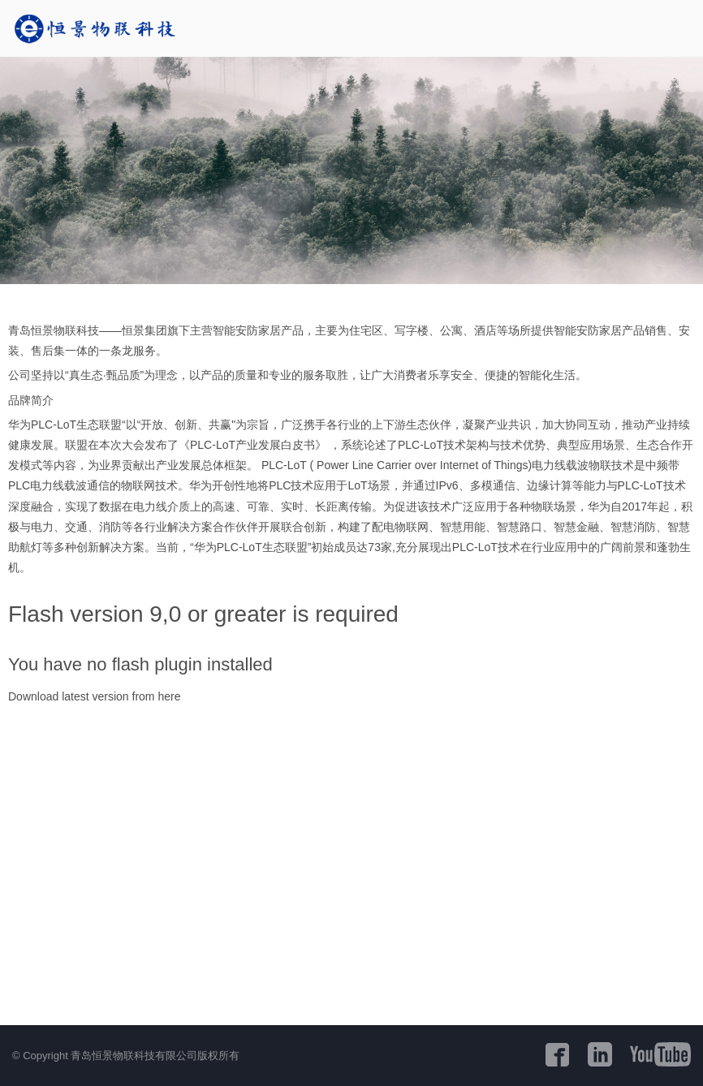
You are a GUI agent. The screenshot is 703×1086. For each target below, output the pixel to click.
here (168, 696)
